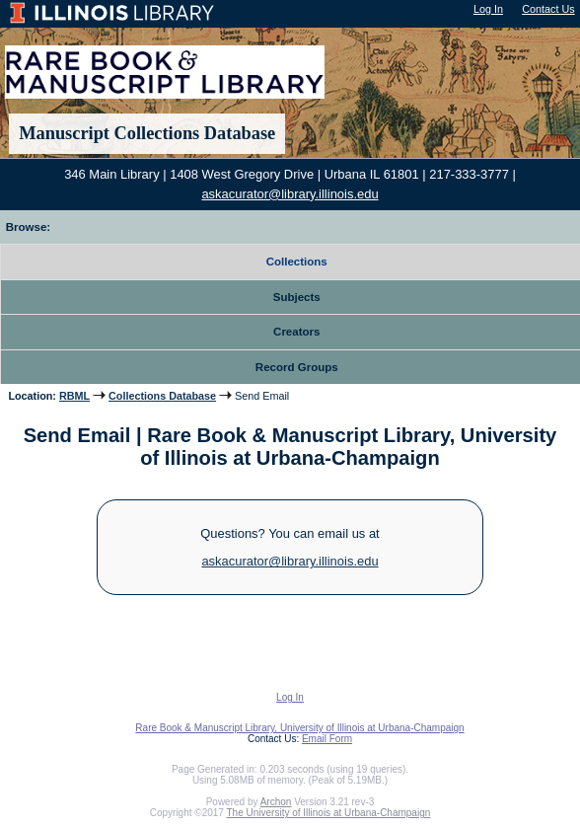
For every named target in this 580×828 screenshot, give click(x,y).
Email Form (327, 738)
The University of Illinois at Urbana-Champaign (329, 812)
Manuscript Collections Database (147, 133)
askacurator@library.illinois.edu (289, 194)
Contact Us (548, 9)
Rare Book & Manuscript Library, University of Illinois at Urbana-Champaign (299, 727)
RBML (74, 396)
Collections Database (162, 396)
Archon (276, 801)
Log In (488, 9)
